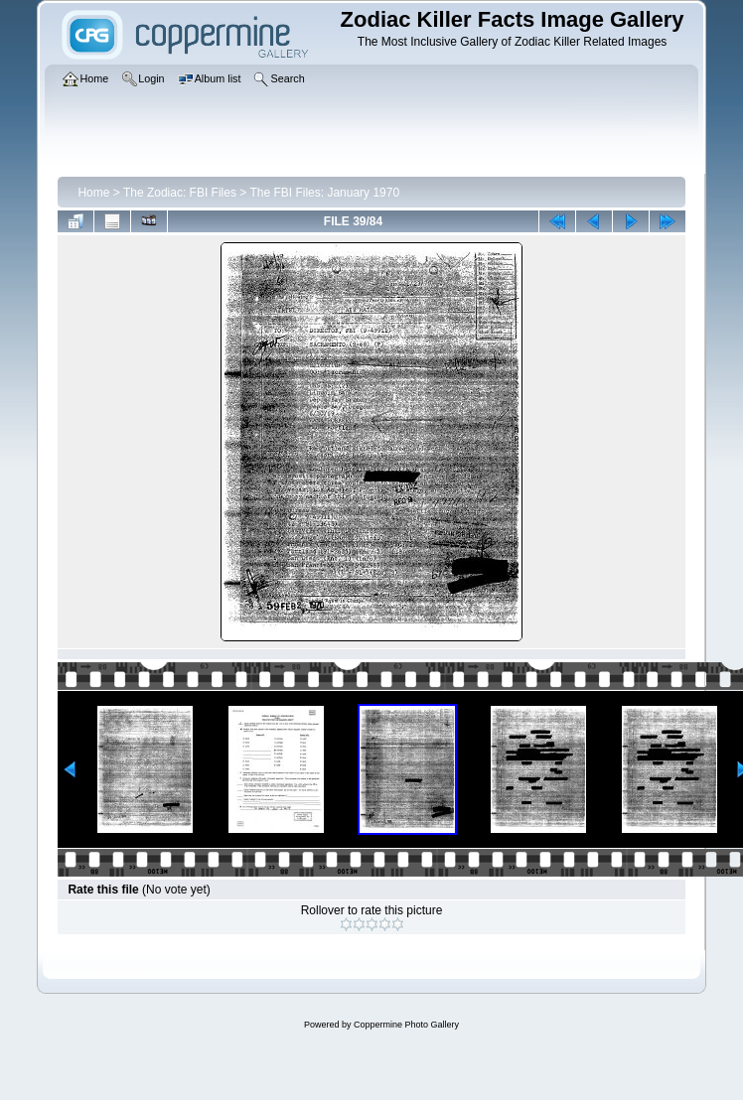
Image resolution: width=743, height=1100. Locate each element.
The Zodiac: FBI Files (179, 193)
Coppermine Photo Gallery (406, 1025)
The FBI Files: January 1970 (324, 193)
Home (93, 193)
